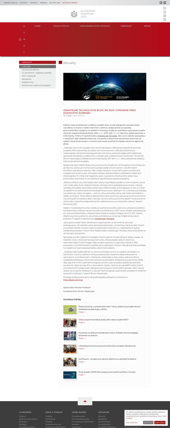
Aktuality (27, 40)
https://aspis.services (73, 253)
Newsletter (26, 52)
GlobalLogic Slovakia (104, 192)
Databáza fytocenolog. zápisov (137, 395)
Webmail (43, 3)
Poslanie (22, 389)
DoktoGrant (76, 401)
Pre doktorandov (78, 389)
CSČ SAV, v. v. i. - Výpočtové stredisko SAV (51, 425)
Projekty (48, 389)
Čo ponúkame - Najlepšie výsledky (37, 46)
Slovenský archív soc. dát (134, 392)
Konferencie (50, 392)
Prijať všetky (160, 423)
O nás (37, 26)
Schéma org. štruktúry (28, 392)
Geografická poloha (27, 401)
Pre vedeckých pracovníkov (83, 395)
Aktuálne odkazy (70, 3)
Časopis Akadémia (132, 398)
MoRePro (75, 398)
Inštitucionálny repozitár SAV (136, 389)
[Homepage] (74, 14)
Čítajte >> (82, 285)
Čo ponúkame (104, 404)
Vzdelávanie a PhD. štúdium (94, 26)
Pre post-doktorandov (80, 392)
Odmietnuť (148, 423)
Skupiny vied (54, 3)
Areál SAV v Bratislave (107, 401)
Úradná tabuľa (104, 395)
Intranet (34, 3)
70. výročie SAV (104, 398)
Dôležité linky (28, 55)
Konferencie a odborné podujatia (36, 59)
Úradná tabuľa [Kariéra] (10, 3)
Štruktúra (23, 395)
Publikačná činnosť (53, 398)
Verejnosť (126, 26)
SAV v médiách (28, 49)
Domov (23, 25)
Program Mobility (79, 404)
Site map (117, 425)
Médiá (147, 26)
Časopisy (48, 395)
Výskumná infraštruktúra (55, 401)
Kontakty (24, 3)
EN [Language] (165, 2)
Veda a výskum (61, 26)
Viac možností (131, 423)
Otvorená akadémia (30, 43)
